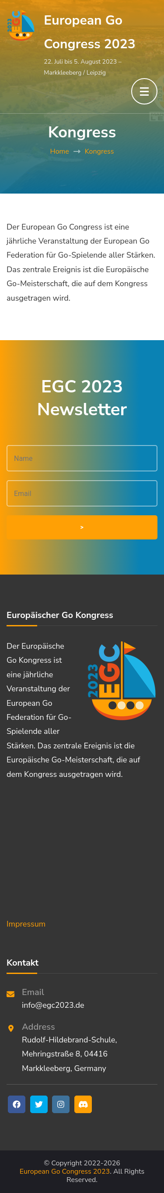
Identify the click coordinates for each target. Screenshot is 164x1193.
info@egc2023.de (53, 1005)
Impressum (26, 924)
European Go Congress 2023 (65, 1172)
